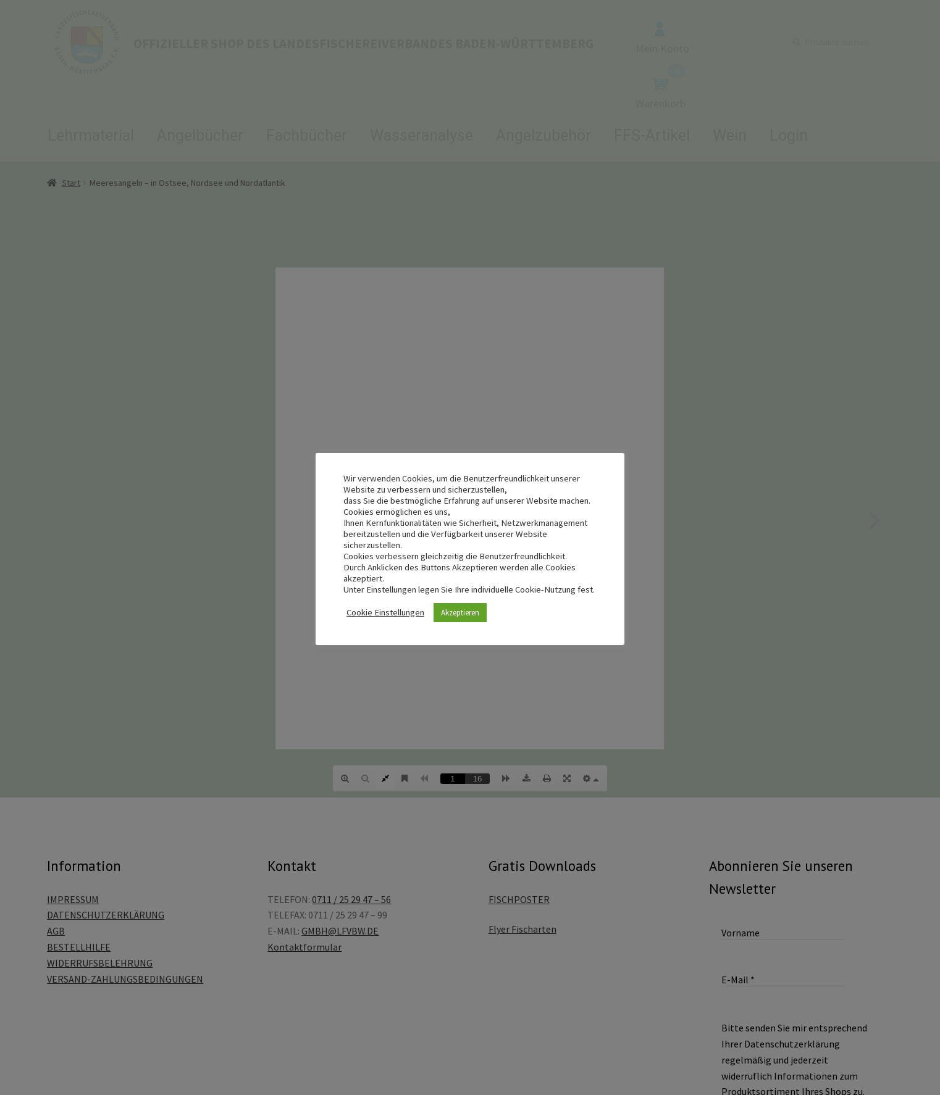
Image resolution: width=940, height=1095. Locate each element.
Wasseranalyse (421, 135)
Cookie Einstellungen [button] (385, 612)
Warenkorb (661, 93)
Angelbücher (200, 135)
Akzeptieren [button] (460, 612)
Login (789, 135)
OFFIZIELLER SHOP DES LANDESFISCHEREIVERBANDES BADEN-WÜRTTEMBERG (363, 43)
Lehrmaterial (91, 135)
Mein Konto (662, 38)
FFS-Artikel (652, 135)
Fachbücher (306, 135)
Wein (730, 135)
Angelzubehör (543, 135)
